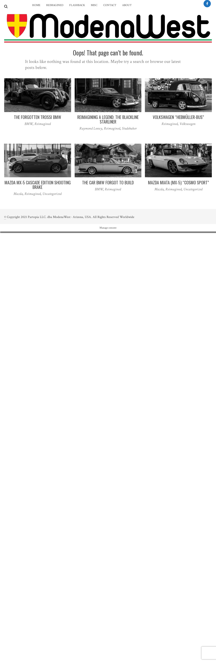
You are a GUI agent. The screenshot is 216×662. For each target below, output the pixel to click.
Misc (94, 5)
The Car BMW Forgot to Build (108, 182)
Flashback (77, 5)
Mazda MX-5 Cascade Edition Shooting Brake (38, 184)
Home (36, 5)
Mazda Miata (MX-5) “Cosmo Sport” (178, 182)
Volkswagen (187, 123)
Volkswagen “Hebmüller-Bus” (178, 117)
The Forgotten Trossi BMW (37, 117)
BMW (28, 123)
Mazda (18, 193)
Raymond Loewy (90, 128)
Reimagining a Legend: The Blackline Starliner (108, 119)
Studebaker (129, 128)
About (127, 5)
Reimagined (54, 5)
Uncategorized (52, 193)
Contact (109, 5)
